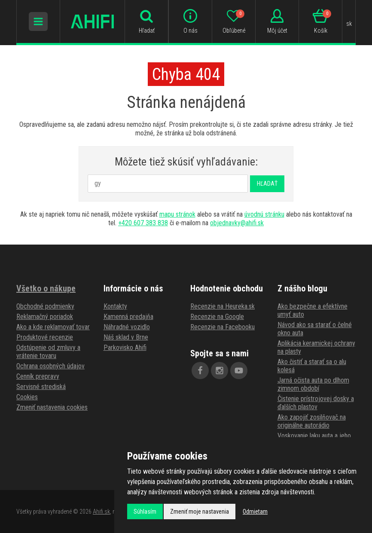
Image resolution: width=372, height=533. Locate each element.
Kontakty (115, 306)
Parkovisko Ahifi (125, 347)
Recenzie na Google (217, 316)
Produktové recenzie (44, 337)
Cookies (27, 397)
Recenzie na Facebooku (222, 327)
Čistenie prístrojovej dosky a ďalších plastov (315, 403)
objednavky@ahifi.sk (237, 223)
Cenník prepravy (37, 376)
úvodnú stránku (264, 214)
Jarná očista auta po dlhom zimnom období (313, 384)
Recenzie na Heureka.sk (222, 306)
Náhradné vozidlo (127, 327)
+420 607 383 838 (143, 223)
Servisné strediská (41, 387)
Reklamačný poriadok (44, 316)
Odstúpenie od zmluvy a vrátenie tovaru (48, 351)
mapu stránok (177, 214)
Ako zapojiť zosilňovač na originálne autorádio (311, 421)
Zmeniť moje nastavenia (199, 511)
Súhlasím (145, 511)
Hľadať (267, 183)
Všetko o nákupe (46, 288)
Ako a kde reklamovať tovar (53, 327)
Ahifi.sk (101, 511)
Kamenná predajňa (128, 316)
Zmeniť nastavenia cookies (52, 407)
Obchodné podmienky (45, 306)
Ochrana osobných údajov (50, 366)
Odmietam (255, 511)
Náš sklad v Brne (126, 337)
